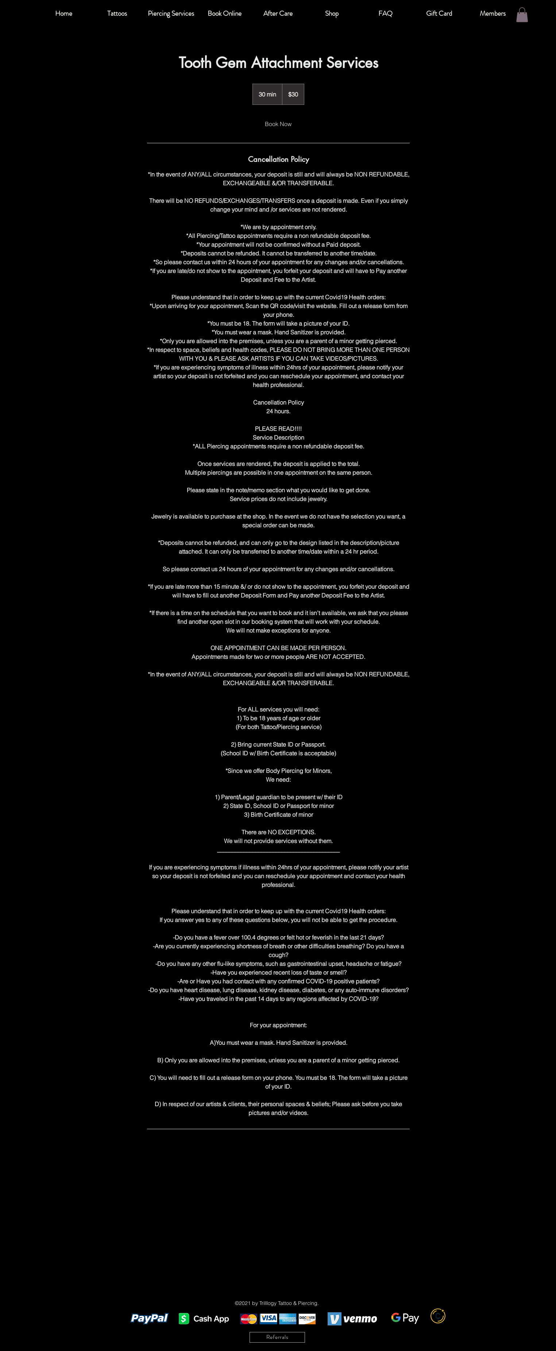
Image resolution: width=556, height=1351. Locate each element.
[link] (278, 124)
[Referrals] (277, 1337)
